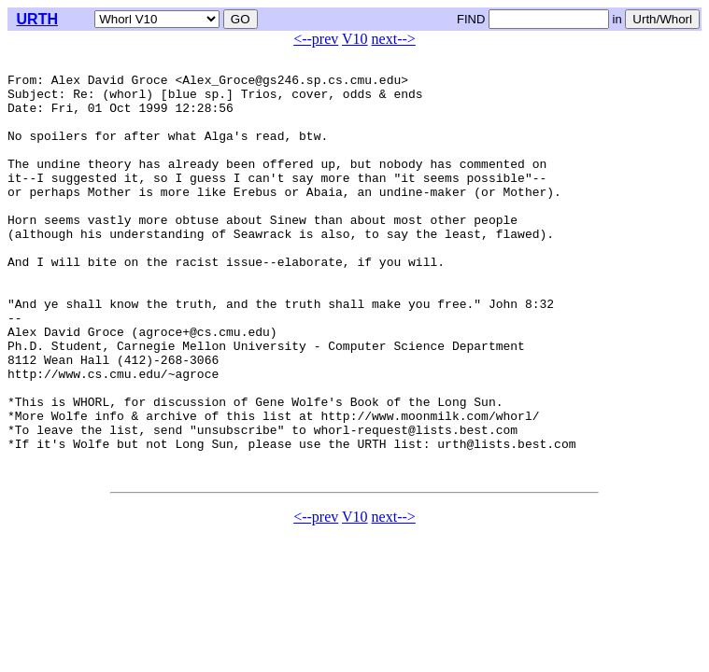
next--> (394, 39)
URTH (37, 19)
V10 (355, 39)
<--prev (315, 39)
